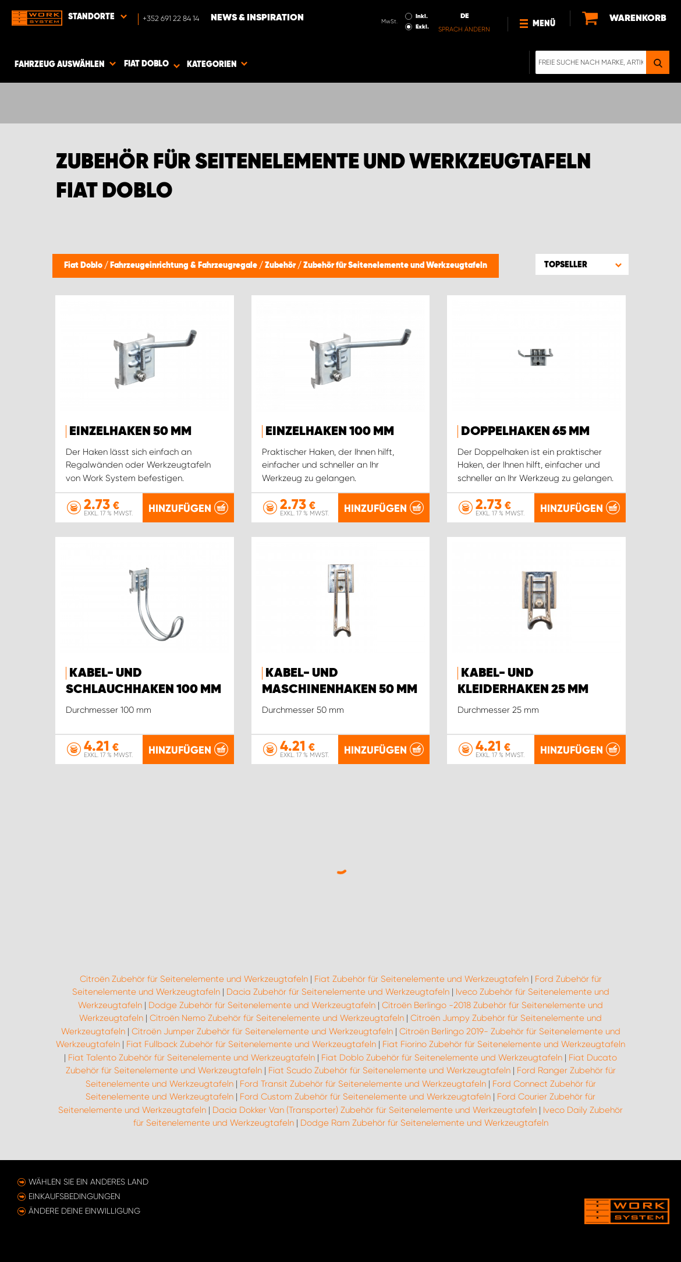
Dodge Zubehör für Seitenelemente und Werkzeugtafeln (261, 1005)
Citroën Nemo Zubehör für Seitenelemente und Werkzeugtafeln (277, 1018)
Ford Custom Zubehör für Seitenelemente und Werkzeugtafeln (365, 1096)
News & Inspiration (257, 18)
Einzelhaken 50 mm (130, 431)
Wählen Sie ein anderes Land (88, 1181)
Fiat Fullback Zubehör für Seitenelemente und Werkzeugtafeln (251, 1044)
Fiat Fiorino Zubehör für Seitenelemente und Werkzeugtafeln (503, 1044)
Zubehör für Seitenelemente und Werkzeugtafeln (395, 265)
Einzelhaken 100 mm (329, 431)
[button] (582, 264)
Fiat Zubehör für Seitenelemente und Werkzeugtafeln (421, 979)
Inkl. (422, 16)
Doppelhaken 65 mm (525, 431)
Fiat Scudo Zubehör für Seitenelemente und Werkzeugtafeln (389, 1070)
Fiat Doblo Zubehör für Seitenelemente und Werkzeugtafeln (441, 1057)
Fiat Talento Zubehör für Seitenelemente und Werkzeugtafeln (191, 1057)
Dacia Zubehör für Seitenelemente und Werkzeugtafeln (337, 992)
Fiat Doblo (84, 265)
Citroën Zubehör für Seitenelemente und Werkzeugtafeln (194, 979)
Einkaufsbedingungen (74, 1196)
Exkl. (422, 27)
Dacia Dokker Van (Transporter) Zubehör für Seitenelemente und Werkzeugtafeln (374, 1110)
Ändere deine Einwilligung (84, 1210)
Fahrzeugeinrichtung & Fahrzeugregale (184, 265)
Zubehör (281, 265)
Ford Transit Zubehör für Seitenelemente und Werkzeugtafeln (363, 1084)
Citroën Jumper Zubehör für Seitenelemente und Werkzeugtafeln (262, 1031)
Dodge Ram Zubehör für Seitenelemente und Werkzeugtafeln (424, 1123)
